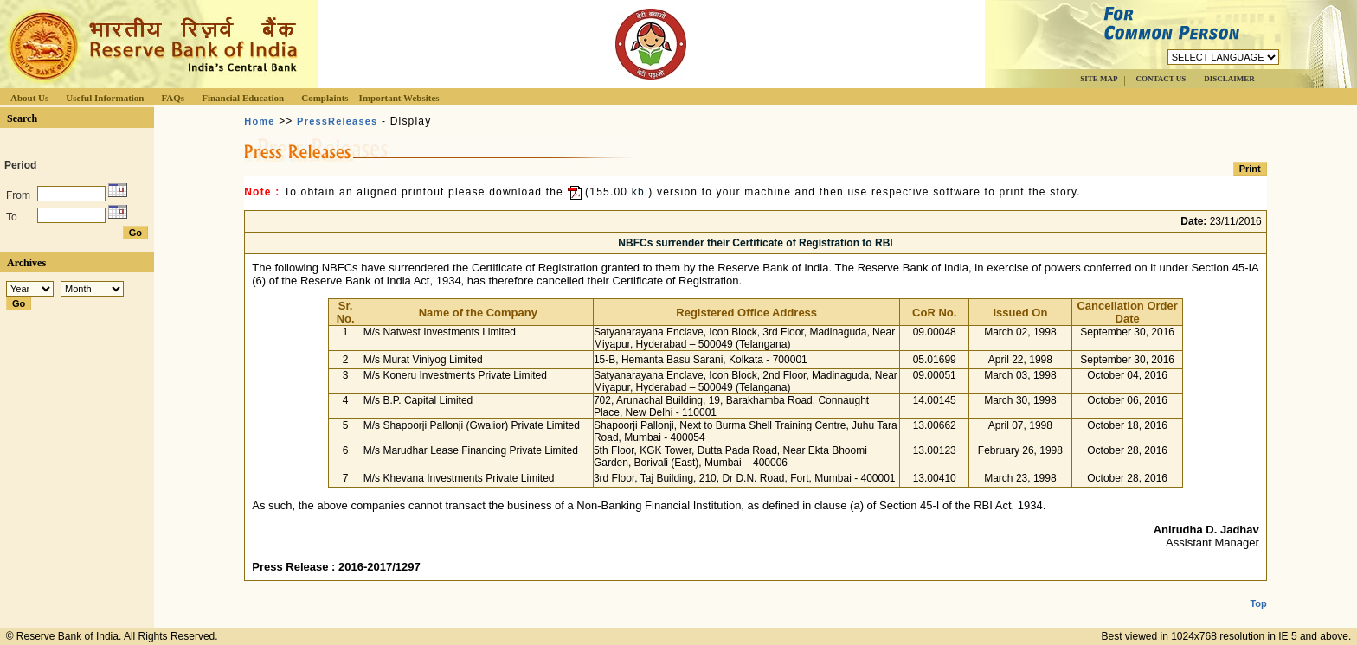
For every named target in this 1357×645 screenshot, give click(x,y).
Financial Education (243, 98)
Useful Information (105, 98)
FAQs (172, 98)
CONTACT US (1160, 78)
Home (259, 121)
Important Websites (399, 98)
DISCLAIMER (1229, 78)
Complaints (324, 98)
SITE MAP (1098, 78)
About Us (29, 98)
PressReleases (337, 121)
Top (1258, 589)
